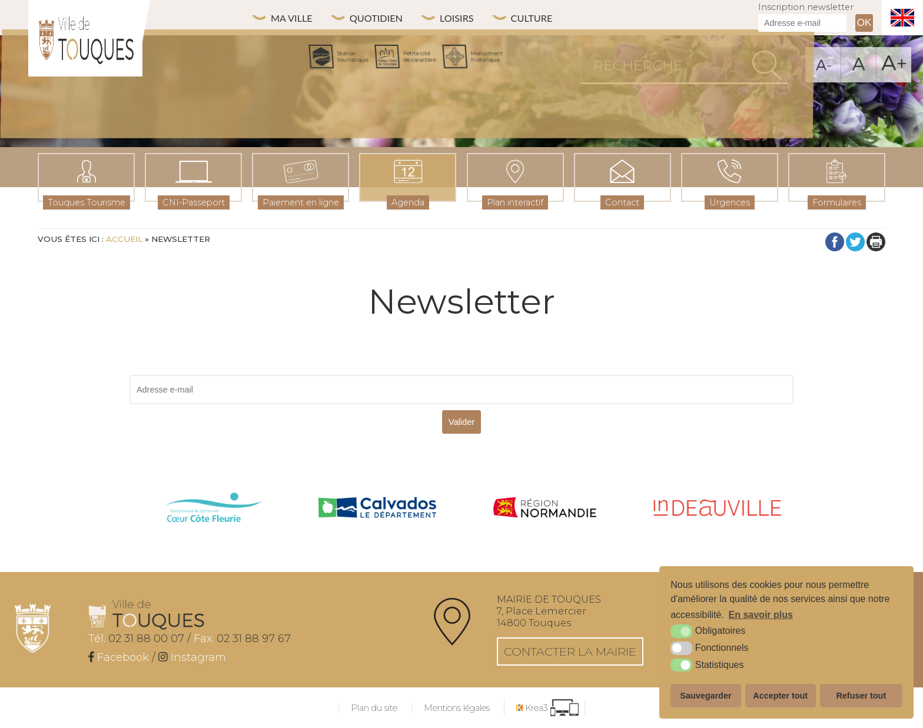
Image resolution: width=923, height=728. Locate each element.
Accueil (124, 239)
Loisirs (474, 18)
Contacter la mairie (570, 651)
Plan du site (374, 708)
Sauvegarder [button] (705, 695)
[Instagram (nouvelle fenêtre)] (192, 657)
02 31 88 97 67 (242, 638)
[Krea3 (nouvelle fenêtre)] (547, 707)
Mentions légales (457, 708)
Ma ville (295, 18)
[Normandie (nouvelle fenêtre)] (545, 509)
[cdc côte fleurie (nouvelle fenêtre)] (213, 509)
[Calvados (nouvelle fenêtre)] (377, 509)
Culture (556, 18)
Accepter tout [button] (780, 695)
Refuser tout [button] (861, 695)
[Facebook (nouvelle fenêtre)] (118, 657)
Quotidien (387, 18)
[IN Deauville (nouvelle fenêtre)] (717, 509)
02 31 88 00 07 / (139, 638)
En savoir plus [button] (761, 615)
